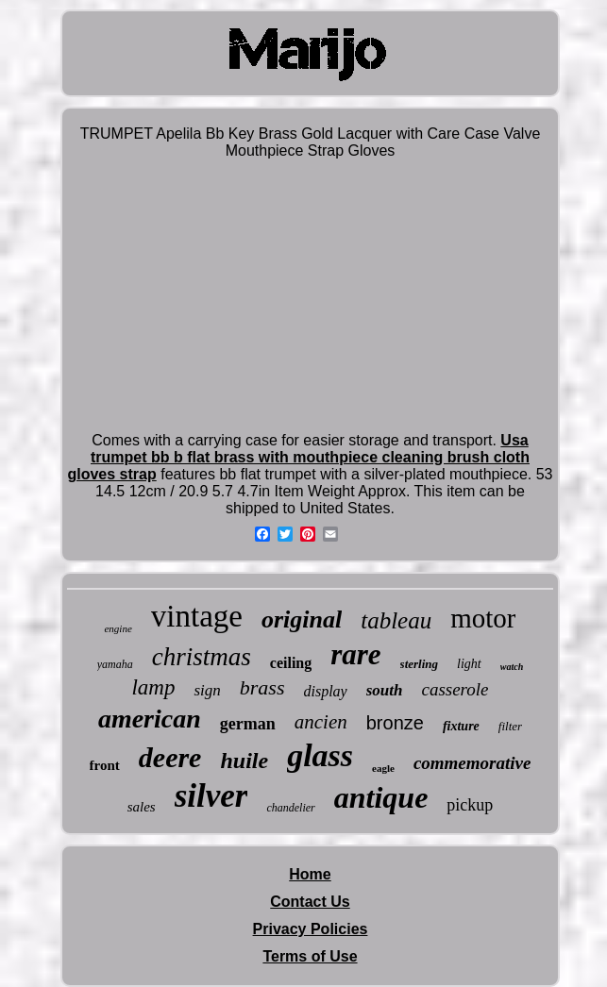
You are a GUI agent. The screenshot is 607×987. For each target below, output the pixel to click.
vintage (197, 616)
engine (117, 628)
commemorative (472, 763)
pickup (470, 804)
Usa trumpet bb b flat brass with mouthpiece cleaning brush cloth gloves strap (298, 457)
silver (211, 796)
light (469, 664)
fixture (461, 726)
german (248, 723)
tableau (396, 620)
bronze (395, 722)
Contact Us (309, 902)
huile (244, 760)
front (105, 765)
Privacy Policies (310, 929)
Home (309, 874)
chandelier (290, 807)
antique (381, 797)
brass (262, 687)
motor (482, 618)
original (301, 619)
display (324, 691)
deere (170, 757)
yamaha (115, 664)
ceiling (291, 663)
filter (510, 726)
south (384, 690)
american (149, 718)
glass (320, 755)
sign (207, 690)
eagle (383, 768)
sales (141, 806)
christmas (201, 657)
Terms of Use (309, 956)
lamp (153, 687)
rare (355, 654)
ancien (321, 722)
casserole (454, 689)
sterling (419, 664)
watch (511, 666)
